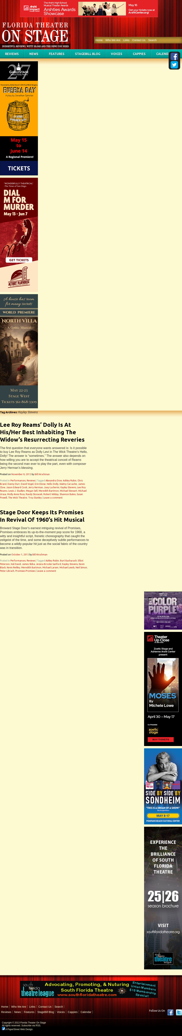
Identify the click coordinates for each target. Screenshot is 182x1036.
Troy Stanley (35, 497)
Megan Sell (32, 491)
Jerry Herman (35, 487)
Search (152, 40)
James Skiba (28, 564)
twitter (179, 1012)
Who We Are (112, 40)
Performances (18, 480)
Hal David (16, 564)
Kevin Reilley (13, 567)
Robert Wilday (51, 494)
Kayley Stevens (68, 487)
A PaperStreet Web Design (17, 1029)
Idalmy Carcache (68, 484)
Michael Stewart (68, 491)
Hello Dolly (52, 484)
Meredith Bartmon (49, 491)
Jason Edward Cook (16, 487)
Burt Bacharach (68, 560)
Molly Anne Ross (16, 494)
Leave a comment (53, 497)
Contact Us (138, 40)
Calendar (164, 54)
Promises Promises (25, 571)
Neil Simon (81, 567)
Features (56, 54)
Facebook (170, 1012)
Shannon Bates (68, 494)
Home (99, 40)
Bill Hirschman (42, 474)
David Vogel (27, 484)
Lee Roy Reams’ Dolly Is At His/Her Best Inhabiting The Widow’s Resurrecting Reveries (42, 432)
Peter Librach (7, 571)
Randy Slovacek (34, 494)
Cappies (139, 54)
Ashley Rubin (69, 480)
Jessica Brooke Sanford (48, 564)
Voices (116, 54)
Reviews (12, 54)
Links (126, 40)
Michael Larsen (50, 567)
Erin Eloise (40, 484)
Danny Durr (14, 484)
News (33, 54)
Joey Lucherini (51, 487)
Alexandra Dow (54, 480)
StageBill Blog (87, 54)
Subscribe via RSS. (31, 1025)
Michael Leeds (67, 567)
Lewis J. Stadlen (16, 491)
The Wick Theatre (17, 497)
